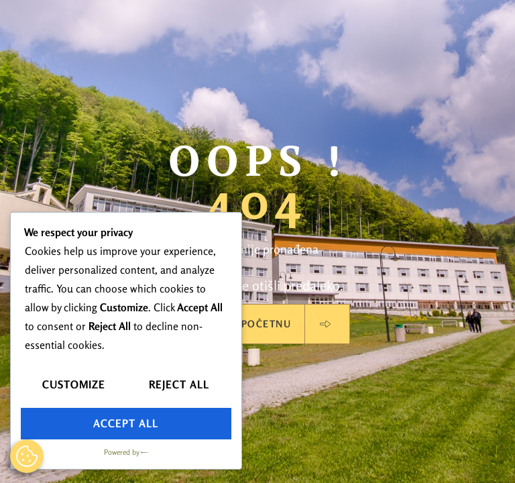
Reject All (179, 384)
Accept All (125, 423)
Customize (73, 384)
